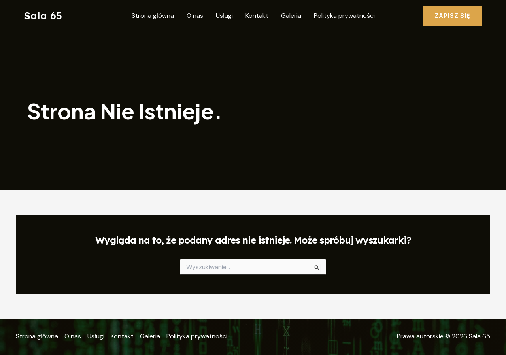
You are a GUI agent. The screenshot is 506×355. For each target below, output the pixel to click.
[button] (452, 16)
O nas (195, 15)
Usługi (224, 15)
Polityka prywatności (344, 15)
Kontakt (256, 15)
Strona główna (153, 15)
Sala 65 (43, 15)
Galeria (291, 15)
